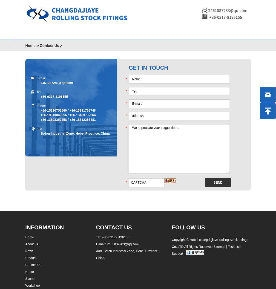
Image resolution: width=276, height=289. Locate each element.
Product (30, 258)
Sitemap (219, 247)
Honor (149, 31)
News (102, 31)
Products (43, 31)
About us (31, 244)
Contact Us (49, 46)
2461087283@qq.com (57, 83)
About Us (75, 31)
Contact (211, 31)
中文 (235, 32)
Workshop (179, 31)
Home (16, 31)
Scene (125, 31)
